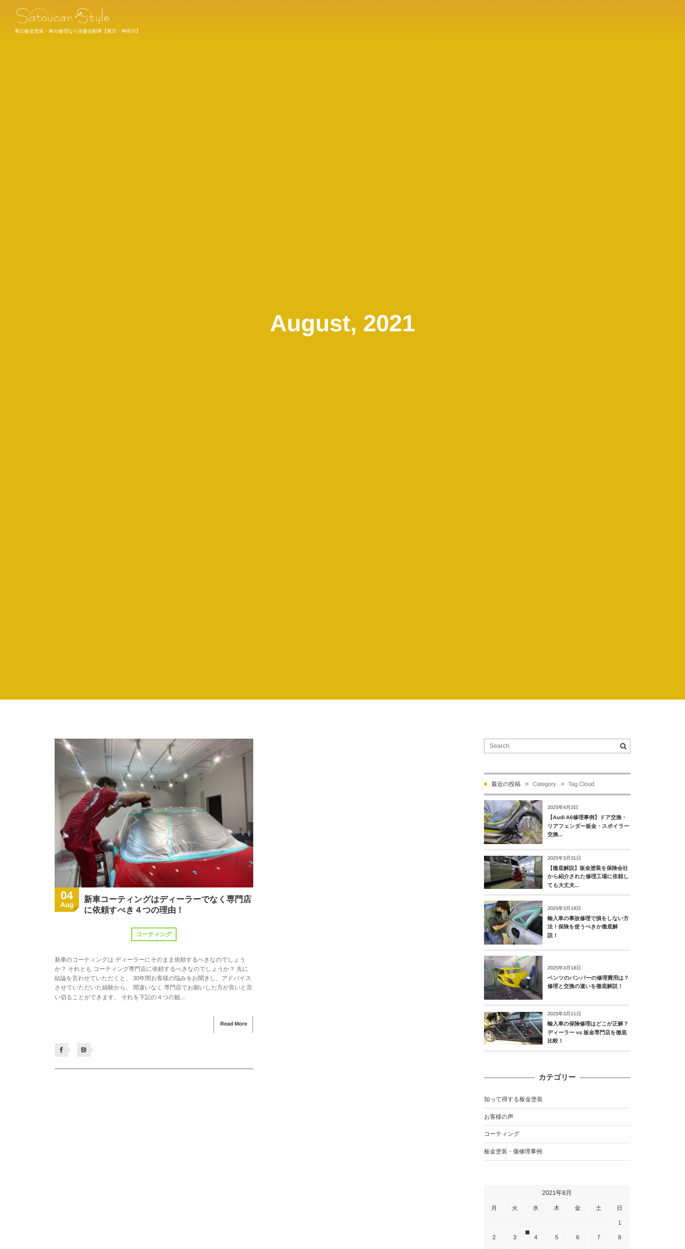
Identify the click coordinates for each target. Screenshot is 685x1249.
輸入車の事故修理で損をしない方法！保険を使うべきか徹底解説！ (588, 927)
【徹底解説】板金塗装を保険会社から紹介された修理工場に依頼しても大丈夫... (588, 877)
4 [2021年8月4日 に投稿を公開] (536, 1237)
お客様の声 (498, 1116)
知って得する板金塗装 (513, 1099)
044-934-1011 (649, 18)
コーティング (154, 934)
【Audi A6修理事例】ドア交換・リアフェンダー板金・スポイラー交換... (588, 826)
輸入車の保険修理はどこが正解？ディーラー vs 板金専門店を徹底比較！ (587, 1032)
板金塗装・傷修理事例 (513, 1151)
